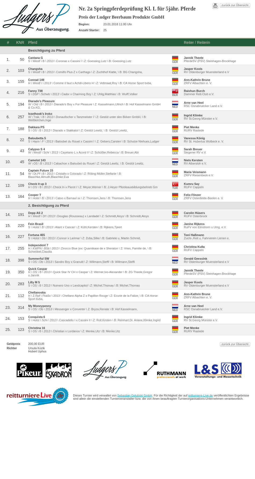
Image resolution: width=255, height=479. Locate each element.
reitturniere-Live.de (200, 395)
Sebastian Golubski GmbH (134, 395)
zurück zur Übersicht (234, 5)
